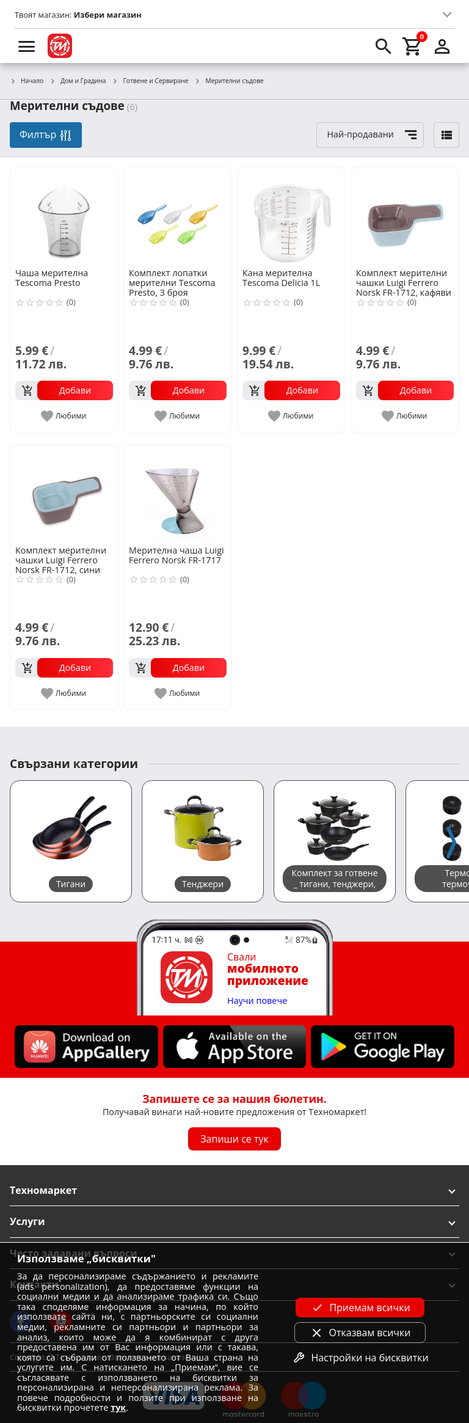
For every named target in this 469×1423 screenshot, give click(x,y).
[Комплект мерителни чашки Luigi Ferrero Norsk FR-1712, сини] (64, 494)
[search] (383, 46)
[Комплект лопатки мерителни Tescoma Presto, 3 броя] (177, 217)
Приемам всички (360, 1307)
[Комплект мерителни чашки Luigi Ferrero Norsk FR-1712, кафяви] (405, 217)
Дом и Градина (77, 81)
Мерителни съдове (228, 81)
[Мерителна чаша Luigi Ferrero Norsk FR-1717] (177, 494)
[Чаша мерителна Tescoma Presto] (64, 217)
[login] (442, 46)
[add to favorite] (64, 416)
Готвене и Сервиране (150, 81)
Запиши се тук (234, 1139)
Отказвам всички (360, 1332)
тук (118, 1407)
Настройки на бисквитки (359, 1357)
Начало (26, 81)
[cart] (413, 46)
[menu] (27, 46)
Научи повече (257, 1001)
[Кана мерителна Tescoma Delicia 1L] (291, 217)
